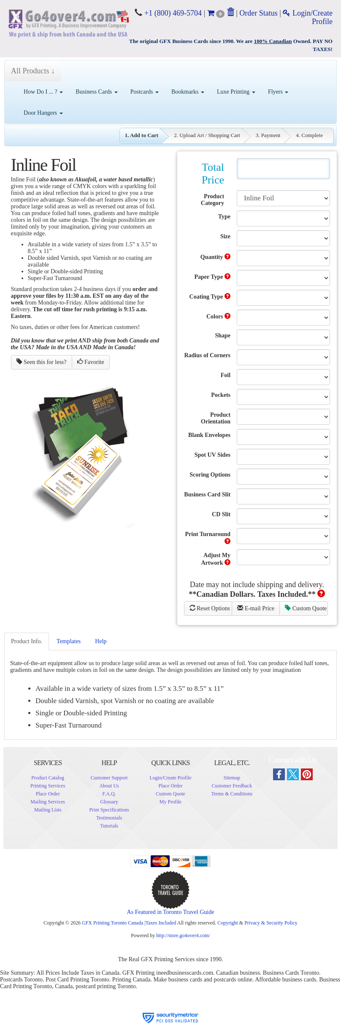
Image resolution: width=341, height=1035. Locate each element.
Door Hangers (43, 113)
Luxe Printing (236, 92)
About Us (109, 786)
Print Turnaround (208, 537)
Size (225, 236)
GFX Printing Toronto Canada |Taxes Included (129, 923)
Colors (218, 316)
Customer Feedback (232, 786)
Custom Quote (306, 608)
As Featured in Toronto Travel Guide (170, 912)
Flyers (278, 92)
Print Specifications (109, 810)
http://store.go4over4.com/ (183, 935)
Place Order (48, 794)
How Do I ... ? (43, 92)
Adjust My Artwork (215, 559)
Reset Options (209, 608)
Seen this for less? (41, 361)
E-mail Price (255, 608)
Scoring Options (209, 475)
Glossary (109, 802)
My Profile (170, 802)
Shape (222, 335)
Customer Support (109, 778)
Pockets (220, 395)
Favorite (90, 361)
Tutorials (109, 826)
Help (100, 641)
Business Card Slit (207, 494)
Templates (69, 641)
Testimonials (109, 818)
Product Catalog (47, 778)
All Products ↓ (33, 71)
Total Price (213, 173)
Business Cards (96, 92)
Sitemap (232, 778)
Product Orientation (215, 418)
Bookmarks (187, 92)
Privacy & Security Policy (271, 923)
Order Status (258, 13)
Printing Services (47, 786)
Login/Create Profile (170, 778)
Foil (225, 375)
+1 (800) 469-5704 (172, 13)
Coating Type (210, 296)
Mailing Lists (47, 810)
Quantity (215, 256)
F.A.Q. (109, 794)
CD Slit (221, 514)
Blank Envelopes (209, 435)
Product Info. (26, 641)
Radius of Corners (207, 355)
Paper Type (212, 276)
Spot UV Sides (212, 455)
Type (224, 216)
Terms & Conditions (231, 794)
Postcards (144, 92)
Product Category (212, 199)
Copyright (227, 923)
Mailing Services (47, 802)
